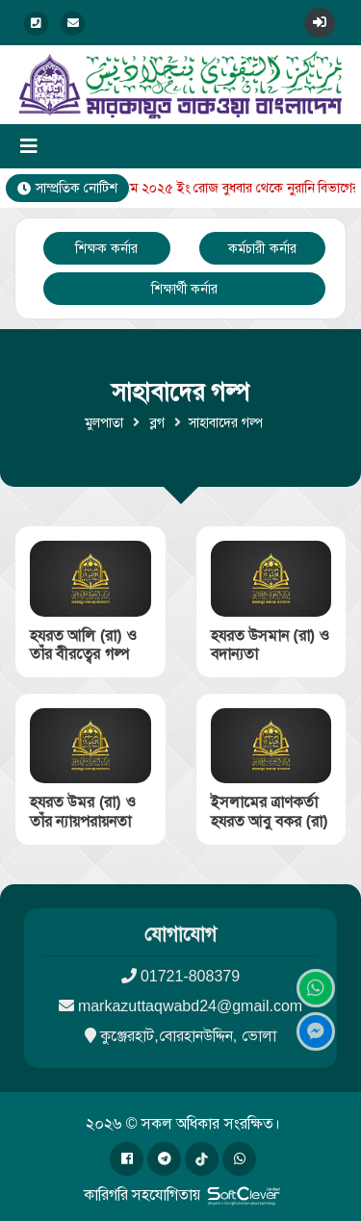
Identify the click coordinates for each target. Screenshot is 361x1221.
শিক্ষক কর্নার (106, 248)
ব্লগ (157, 422)
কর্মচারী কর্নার (262, 248)
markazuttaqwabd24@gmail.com (190, 1006)
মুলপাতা (104, 422)
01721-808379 (190, 976)
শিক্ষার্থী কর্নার (185, 288)
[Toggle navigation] (29, 146)
